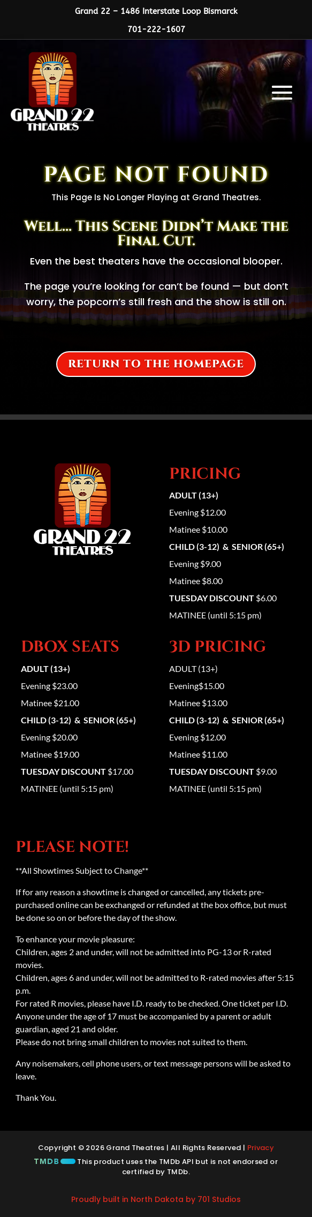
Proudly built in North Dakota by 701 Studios (156, 1199)
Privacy (261, 1148)
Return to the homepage (156, 364)
